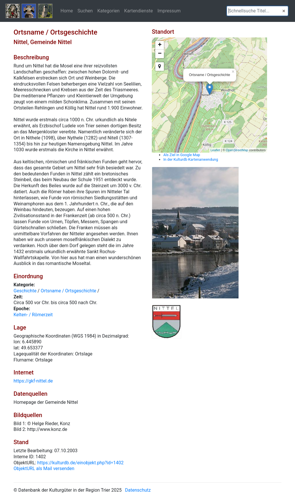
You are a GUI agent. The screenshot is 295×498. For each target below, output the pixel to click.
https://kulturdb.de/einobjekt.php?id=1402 (80, 462)
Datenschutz (138, 490)
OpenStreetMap (237, 150)
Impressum (169, 11)
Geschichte (25, 291)
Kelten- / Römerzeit (33, 314)
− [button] (160, 54)
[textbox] (257, 11)
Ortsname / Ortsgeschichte (68, 291)
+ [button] (160, 45)
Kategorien (108, 11)
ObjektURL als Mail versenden (44, 468)
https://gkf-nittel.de (33, 381)
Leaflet (215, 150)
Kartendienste (138, 11)
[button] (283, 11)
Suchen (85, 11)
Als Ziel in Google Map (181, 155)
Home (66, 11)
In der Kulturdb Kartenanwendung (190, 159)
